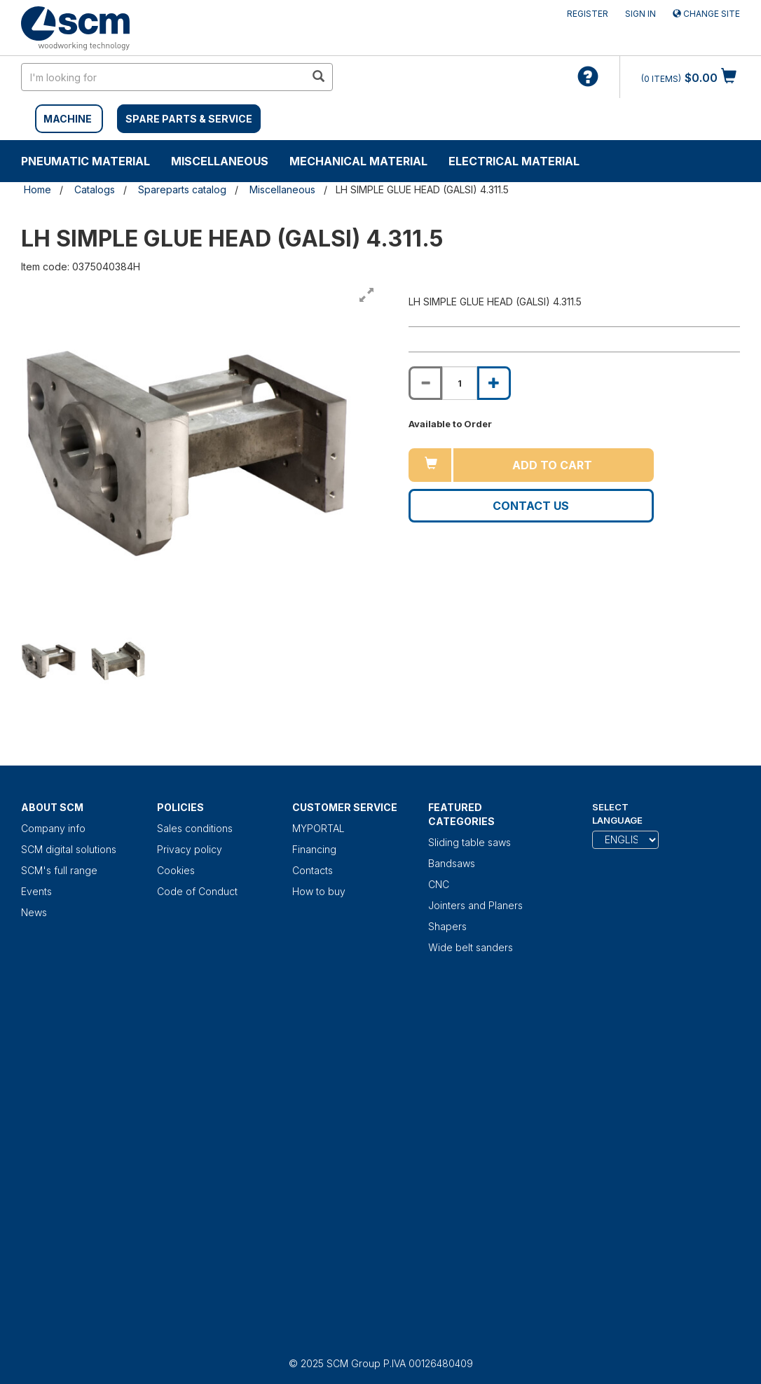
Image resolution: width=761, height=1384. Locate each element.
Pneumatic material (85, 161)
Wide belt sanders (470, 947)
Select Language (617, 813)
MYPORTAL (318, 828)
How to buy (318, 891)
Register (587, 13)
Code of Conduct (197, 891)
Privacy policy (189, 849)
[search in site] (163, 77)
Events (36, 891)
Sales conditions (195, 828)
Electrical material (514, 161)
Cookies (176, 870)
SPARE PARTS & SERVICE (188, 119)
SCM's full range (59, 870)
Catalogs (94, 189)
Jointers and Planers (475, 905)
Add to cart (552, 465)
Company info (53, 828)
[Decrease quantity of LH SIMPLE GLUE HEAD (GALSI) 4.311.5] (425, 383)
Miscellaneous (219, 161)
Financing (314, 849)
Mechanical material (358, 161)
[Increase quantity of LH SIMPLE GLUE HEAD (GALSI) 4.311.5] (494, 383)
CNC (438, 884)
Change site (706, 13)
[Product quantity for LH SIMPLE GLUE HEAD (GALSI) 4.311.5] (459, 383)
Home (37, 189)
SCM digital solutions (68, 849)
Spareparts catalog (182, 189)
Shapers (447, 926)
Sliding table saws (469, 842)
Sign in (640, 13)
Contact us (531, 506)
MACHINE (67, 119)
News (34, 912)
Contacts (312, 870)
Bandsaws (451, 863)
